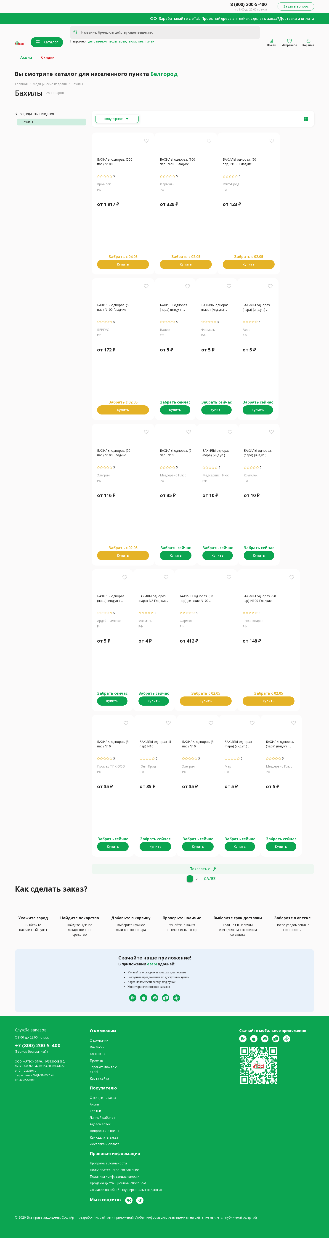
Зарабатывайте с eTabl (180, 18)
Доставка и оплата (296, 18)
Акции (26, 57)
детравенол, (97, 41)
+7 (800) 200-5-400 (38, 1045)
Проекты (210, 18)
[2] (197, 878)
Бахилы (77, 84)
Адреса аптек (230, 18)
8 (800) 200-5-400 (248, 4)
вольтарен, (117, 41)
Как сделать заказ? (261, 18)
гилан (149, 41)
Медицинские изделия (49, 84)
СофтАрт (69, 1217)
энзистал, (135, 41)
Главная (21, 84)
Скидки (48, 57)
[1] (190, 878)
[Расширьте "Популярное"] (117, 119)
